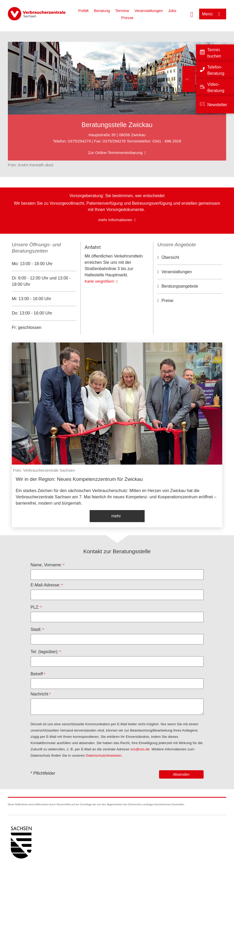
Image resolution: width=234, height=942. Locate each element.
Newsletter (217, 104)
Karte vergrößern (99, 313)
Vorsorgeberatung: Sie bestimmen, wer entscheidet (117, 195)
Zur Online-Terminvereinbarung (115, 152)
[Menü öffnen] (212, 14)
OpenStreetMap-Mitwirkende (128, 271)
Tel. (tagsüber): (45, 651)
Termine (122, 10)
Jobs (172, 10)
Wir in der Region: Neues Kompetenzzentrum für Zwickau (79, 479)
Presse (127, 17)
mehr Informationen (115, 220)
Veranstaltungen (148, 10)
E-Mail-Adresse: (46, 585)
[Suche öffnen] (192, 13)
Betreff (37, 674)
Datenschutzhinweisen (103, 755)
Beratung (102, 10)
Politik (83, 10)
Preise (167, 300)
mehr (116, 516)
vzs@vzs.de (139, 749)
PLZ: (35, 607)
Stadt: (36, 629)
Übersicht (170, 257)
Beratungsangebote (179, 286)
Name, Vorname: (46, 565)
